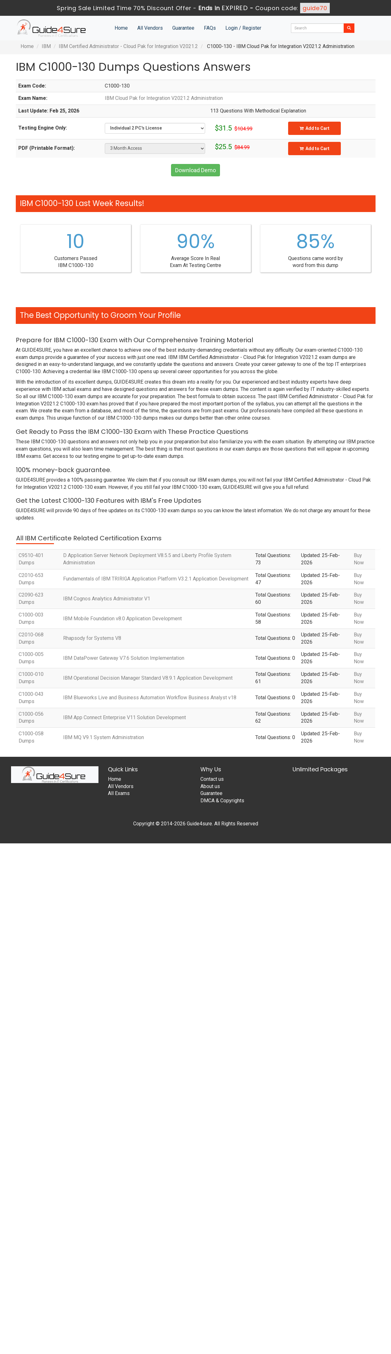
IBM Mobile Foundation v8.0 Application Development (122, 619)
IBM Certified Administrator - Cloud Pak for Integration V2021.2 (128, 46)
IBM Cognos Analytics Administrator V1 (106, 599)
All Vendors (150, 28)
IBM (46, 46)
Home (121, 28)
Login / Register (243, 28)
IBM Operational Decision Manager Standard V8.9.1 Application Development (148, 678)
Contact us (212, 779)
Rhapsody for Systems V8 (92, 638)
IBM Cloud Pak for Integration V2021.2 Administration (164, 98)
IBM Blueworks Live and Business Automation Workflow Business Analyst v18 (149, 698)
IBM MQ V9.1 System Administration (103, 737)
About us (210, 786)
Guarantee (183, 28)
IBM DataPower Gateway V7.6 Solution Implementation (123, 658)
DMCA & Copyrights (222, 801)
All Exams (119, 793)
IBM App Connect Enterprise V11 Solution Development (124, 717)
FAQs (210, 28)
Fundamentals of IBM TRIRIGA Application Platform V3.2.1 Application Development (155, 579)
